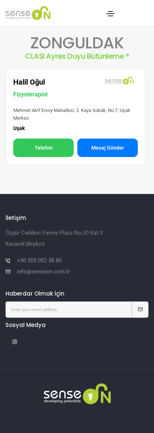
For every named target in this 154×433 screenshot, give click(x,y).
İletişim (16, 218)
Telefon (44, 148)
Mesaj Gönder (107, 148)
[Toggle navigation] (110, 13)
